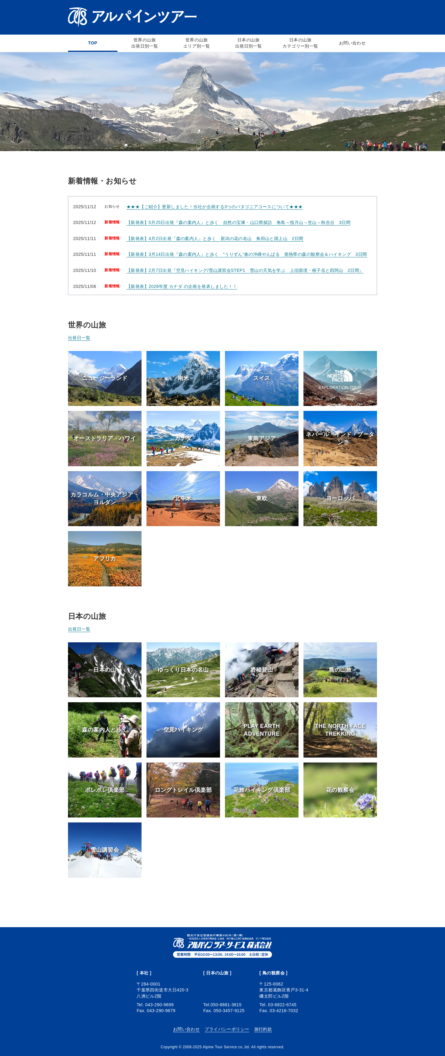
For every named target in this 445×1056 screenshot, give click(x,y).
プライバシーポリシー (227, 1029)
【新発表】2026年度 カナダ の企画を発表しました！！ (181, 286)
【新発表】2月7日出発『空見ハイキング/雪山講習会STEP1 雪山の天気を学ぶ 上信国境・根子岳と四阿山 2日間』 (245, 270)
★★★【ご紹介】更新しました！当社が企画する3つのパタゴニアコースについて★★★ (214, 206)
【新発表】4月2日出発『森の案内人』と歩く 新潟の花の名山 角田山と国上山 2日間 (214, 238)
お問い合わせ (352, 42)
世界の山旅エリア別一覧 (196, 43)
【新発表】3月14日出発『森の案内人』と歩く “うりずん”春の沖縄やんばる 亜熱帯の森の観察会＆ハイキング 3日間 (246, 254)
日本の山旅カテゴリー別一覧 (300, 43)
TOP (92, 42)
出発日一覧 (79, 337)
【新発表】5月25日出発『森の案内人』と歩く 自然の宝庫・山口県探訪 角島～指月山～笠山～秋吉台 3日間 (238, 222)
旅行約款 (263, 1029)
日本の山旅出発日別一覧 (248, 43)
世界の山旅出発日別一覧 (144, 43)
